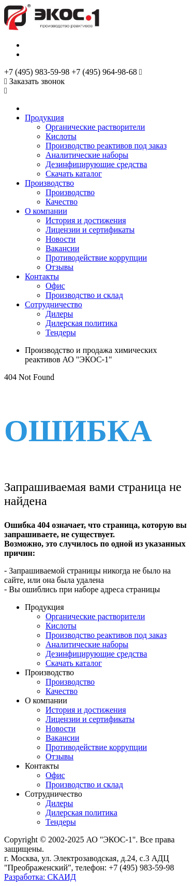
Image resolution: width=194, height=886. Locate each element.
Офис (55, 285)
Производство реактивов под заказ (106, 145)
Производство (49, 183)
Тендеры (61, 332)
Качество (62, 201)
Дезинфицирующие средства (96, 164)
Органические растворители (95, 126)
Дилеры (59, 313)
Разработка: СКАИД (40, 877)
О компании (46, 211)
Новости (61, 239)
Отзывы (59, 267)
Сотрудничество (53, 304)
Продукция (44, 117)
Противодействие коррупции (96, 257)
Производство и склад (84, 295)
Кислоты (61, 136)
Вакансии (62, 248)
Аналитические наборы (87, 155)
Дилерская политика (81, 323)
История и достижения (86, 220)
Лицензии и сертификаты (90, 229)
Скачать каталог (74, 173)
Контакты (42, 276)
